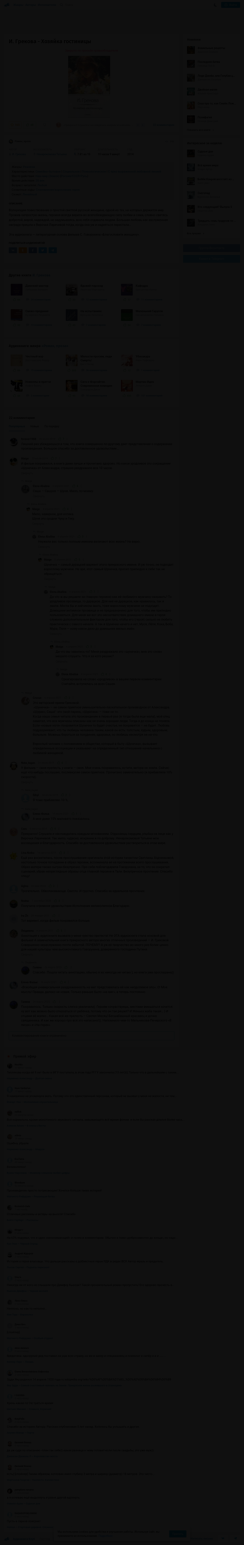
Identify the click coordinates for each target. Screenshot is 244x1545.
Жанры (18, 5)
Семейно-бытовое (48, 171)
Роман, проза (20, 141)
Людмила (27, 930)
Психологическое (94, 171)
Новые (34, 426)
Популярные (17, 426)
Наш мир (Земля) (47, 176)
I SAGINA (15, 1395)
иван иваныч (18, 1348)
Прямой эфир (24, 1056)
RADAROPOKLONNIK (22, 1513)
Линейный (30, 194)
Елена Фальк (41, 814)
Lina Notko (27, 853)
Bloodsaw (16, 1182)
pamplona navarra (20, 1489)
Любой (42, 185)
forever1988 (28, 439)
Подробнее (106, 1535)
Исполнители (47, 5)
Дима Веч (16, 1324)
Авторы (30, 5)
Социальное (71, 171)
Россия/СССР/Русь (74, 176)
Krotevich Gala (18, 1206)
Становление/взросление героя (58, 189)
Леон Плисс (17, 1300)
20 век (40, 180)
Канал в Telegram (211, 259)
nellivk (14, 1111)
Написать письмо (202, 1538)
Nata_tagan (28, 763)
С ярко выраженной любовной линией (134, 171)
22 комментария (163, 124)
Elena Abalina (41, 486)
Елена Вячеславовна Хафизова (28, 1371)
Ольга (14, 1277)
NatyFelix (15, 1418)
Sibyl (36, 795)
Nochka (15, 1064)
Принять (177, 1533)
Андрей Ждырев (20, 1253)
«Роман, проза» (55, 346)
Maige (25, 458)
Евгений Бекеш (19, 1442)
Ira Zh (24, 915)
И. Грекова (41, 275)
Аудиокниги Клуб (19, 1539)
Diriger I (15, 1230)
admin (14, 1135)
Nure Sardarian (18, 1088)
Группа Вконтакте (211, 248)
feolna (25, 901)
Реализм (29, 167)
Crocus (37, 698)
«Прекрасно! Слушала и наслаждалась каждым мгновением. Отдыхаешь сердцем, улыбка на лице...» (94, 125)
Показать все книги (200, 129)
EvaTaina (15, 1159)
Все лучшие (195, 233)
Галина (37, 967)
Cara (24, 829)
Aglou (24, 886)
